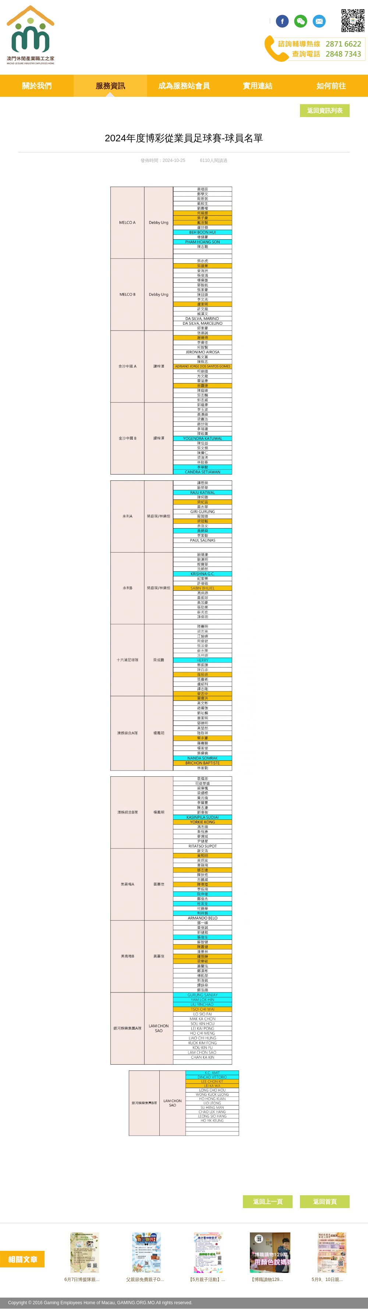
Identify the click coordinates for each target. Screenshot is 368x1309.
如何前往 (331, 86)
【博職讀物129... (266, 1279)
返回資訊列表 (325, 110)
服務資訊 (110, 86)
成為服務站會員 (184, 86)
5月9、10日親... (327, 1279)
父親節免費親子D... (145, 1279)
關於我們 (37, 86)
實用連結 (257, 86)
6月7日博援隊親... (81, 1279)
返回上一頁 (268, 1202)
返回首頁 (325, 1202)
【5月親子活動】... (206, 1279)
